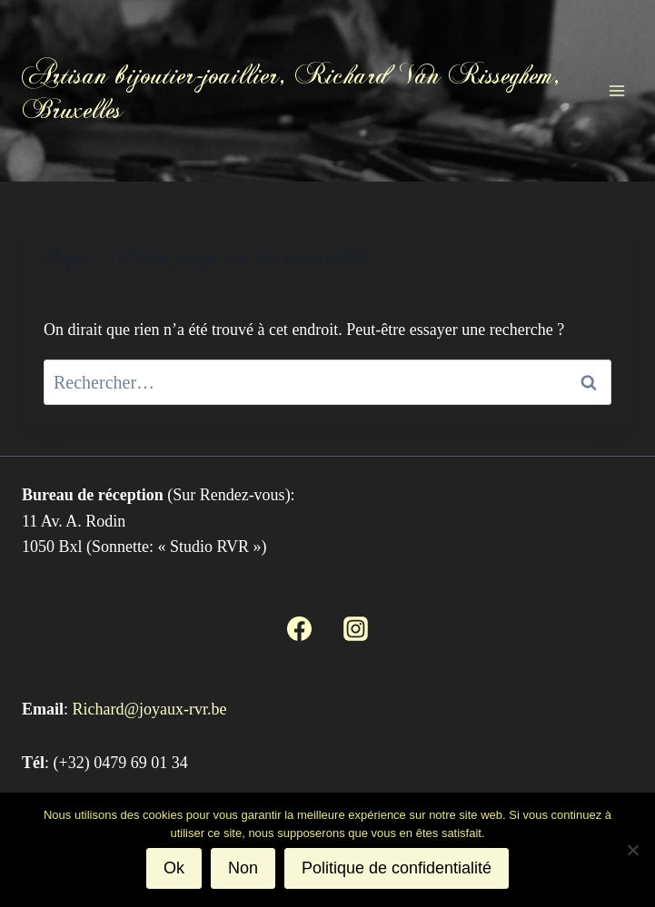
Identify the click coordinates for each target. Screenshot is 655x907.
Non (243, 868)
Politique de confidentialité (396, 868)
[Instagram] (356, 628)
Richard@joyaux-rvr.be (150, 709)
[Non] (632, 850)
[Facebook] (298, 628)
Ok (174, 868)
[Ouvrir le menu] (616, 90)
